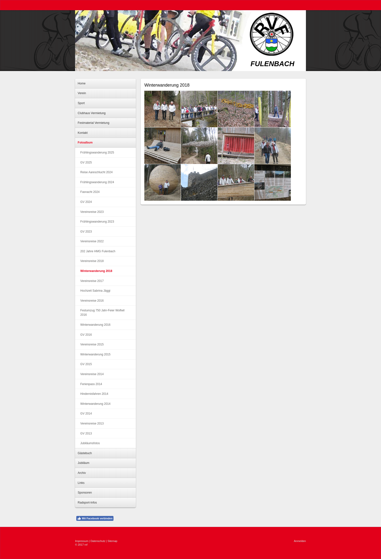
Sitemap (112, 541)
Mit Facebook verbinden (95, 518)
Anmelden (300, 541)
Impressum (81, 541)
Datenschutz (97, 541)
